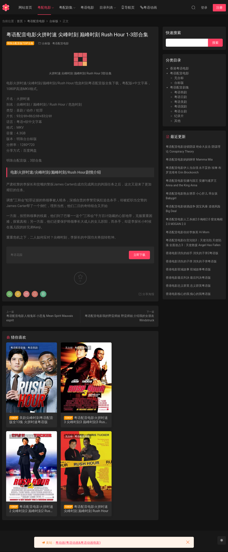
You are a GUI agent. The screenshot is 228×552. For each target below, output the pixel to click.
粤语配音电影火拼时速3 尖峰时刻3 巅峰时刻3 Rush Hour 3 (79, 420)
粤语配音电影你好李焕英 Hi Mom (187, 232)
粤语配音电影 (60, 43)
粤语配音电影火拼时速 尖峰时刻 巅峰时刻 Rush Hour (28, 509)
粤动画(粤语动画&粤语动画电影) (78, 543)
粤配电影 (44, 7)
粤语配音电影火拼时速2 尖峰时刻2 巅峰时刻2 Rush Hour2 (130, 420)
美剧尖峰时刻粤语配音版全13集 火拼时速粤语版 (28, 420)
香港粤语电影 (179, 68)
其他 (177, 121)
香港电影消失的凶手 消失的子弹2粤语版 (192, 253)
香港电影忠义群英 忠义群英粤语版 (188, 285)
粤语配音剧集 (18, 347)
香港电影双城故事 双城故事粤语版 (188, 269)
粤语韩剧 (180, 92)
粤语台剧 (180, 111)
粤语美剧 (33, 347)
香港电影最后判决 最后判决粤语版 (188, 277)
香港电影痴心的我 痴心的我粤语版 (188, 294)
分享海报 (146, 294)
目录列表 (106, 7)
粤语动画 (148, 7)
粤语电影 (87, 7)
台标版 (46, 43)
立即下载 (139, 254)
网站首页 (25, 7)
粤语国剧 (180, 106)
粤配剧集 (66, 7)
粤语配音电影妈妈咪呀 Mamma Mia (189, 159)
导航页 (128, 7)
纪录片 (179, 116)
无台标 (65, 347)
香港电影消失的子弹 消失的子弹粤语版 (191, 261)
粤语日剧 (180, 97)
